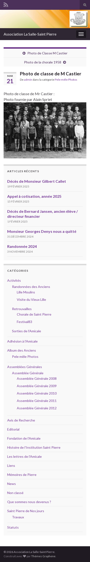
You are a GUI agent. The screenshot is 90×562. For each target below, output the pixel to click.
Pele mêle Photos (66, 79)
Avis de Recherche (21, 420)
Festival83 (24, 322)
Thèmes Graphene (43, 556)
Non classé (15, 493)
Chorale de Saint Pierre (34, 314)
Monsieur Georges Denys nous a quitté (41, 231)
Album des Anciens (21, 350)
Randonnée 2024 (22, 246)
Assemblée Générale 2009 (37, 386)
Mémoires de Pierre (21, 475)
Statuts (13, 527)
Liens (11, 465)
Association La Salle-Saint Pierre (30, 34)
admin (28, 79)
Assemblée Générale (27, 373)
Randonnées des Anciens (31, 287)
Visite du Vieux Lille (31, 299)
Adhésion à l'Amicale (22, 341)
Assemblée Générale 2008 (37, 378)
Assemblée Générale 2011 (37, 401)
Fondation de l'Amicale (24, 438)
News (11, 484)
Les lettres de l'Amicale (24, 456)
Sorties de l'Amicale (26, 331)
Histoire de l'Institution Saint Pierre (33, 447)
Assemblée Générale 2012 (37, 408)
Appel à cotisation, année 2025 (34, 196)
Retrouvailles (22, 309)
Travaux (18, 517)
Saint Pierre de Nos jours (25, 511)
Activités (14, 280)
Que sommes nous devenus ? (29, 502)
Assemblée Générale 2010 (37, 393)
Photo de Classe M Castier (47, 53)
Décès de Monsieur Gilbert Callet (36, 181)
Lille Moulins (26, 292)
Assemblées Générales (24, 367)
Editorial (13, 429)
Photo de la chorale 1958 (42, 62)
